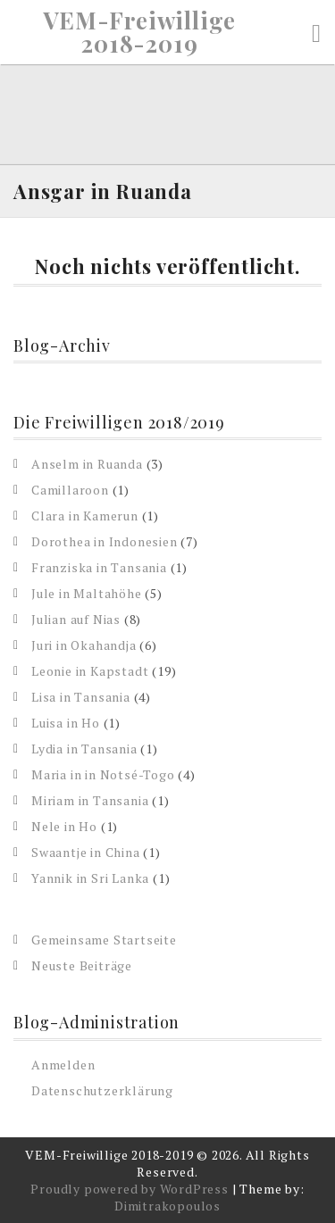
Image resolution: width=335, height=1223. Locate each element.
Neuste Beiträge (81, 965)
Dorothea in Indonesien (104, 541)
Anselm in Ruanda (87, 463)
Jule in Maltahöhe (86, 593)
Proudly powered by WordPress (129, 1188)
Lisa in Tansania (80, 696)
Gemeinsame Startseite (104, 939)
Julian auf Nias (76, 619)
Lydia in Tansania (84, 748)
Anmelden (63, 1064)
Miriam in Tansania (89, 800)
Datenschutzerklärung (102, 1090)
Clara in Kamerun (84, 515)
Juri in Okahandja (84, 644)
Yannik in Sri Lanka (90, 877)
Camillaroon (70, 489)
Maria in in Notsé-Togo (103, 774)
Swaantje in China (85, 852)
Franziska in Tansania (99, 567)
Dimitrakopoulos (167, 1205)
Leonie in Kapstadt (89, 670)
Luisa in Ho (65, 722)
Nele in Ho (64, 826)
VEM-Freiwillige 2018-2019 (139, 32)
